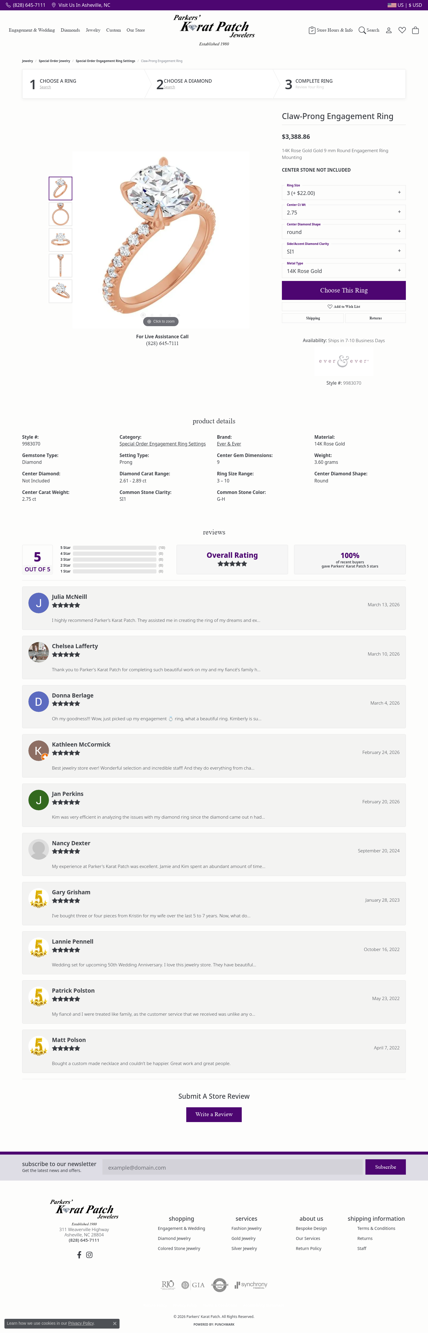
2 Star (66, 565)
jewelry (27, 61)
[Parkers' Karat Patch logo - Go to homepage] (214, 30)
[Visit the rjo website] (168, 1285)
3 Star (66, 559)
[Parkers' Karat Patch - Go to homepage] (84, 1212)
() (162, 547)
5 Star (66, 547)
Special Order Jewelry (54, 61)
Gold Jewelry (243, 1238)
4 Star (66, 553)
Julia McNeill (69, 597)
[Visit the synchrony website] (251, 1285)
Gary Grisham (71, 892)
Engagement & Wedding (32, 30)
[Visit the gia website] (193, 1285)
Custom (113, 30)
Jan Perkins (68, 794)
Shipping (313, 318)
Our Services (308, 1238)
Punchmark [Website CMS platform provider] (225, 1324)
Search (45, 87)
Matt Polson (69, 1040)
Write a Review (214, 1114)
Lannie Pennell (73, 941)
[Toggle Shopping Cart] (415, 30)
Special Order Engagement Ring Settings (105, 61)
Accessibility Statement (263, 1305)
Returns (376, 318)
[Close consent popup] (115, 1323)
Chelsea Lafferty (75, 646)
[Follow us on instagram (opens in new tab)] (89, 1255)
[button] (404, 5)
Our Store (136, 30)
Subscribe (385, 1167)
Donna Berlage (73, 695)
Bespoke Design (311, 1228)
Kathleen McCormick (81, 744)
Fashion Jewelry (246, 1228)
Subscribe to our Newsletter (59, 1163)
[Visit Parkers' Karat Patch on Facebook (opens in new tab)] (79, 1255)
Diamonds (70, 30)
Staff (361, 1248)
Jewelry (93, 30)
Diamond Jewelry (174, 1238)
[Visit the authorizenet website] (220, 1285)
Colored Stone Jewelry (179, 1248)
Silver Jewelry (244, 1248)
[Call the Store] (84, 1240)
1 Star (66, 571)
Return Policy (308, 1248)
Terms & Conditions (376, 1228)
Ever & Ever (229, 444)
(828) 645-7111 (162, 343)
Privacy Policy (185, 1305)
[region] (160, 240)
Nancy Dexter (71, 843)
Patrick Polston (73, 990)
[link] (25, 5)
